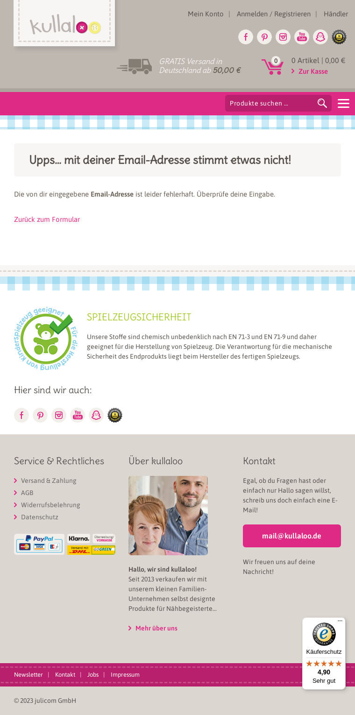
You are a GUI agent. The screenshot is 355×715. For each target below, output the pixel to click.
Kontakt (65, 674)
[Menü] (340, 623)
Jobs (93, 674)
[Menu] (343, 102)
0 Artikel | (318, 60)
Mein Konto (206, 14)
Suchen (322, 103)
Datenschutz (39, 517)
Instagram (283, 36)
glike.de (339, 36)
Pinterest (264, 36)
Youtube (301, 36)
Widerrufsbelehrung (50, 505)
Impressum (125, 674)
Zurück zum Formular (47, 219)
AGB (27, 492)
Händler (336, 14)
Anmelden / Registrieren (274, 14)
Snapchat (320, 36)
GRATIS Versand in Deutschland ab (199, 66)
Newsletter (28, 674)
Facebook (245, 36)
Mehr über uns (156, 628)
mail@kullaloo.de (291, 535)
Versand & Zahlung (49, 480)
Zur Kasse (313, 71)
